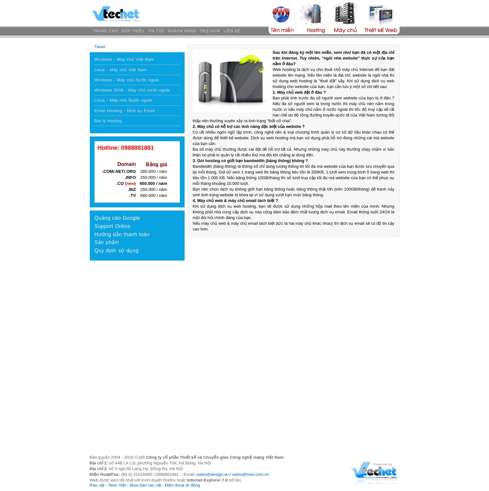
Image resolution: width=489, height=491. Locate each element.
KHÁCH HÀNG (182, 31)
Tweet (99, 46)
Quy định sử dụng (117, 250)
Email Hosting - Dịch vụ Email (125, 110)
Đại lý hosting (108, 120)
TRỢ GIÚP (210, 31)
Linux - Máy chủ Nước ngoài (123, 100)
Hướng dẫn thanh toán (122, 234)
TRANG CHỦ (105, 31)
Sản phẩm (107, 242)
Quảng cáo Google (117, 218)
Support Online (113, 226)
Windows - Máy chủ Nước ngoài (127, 80)
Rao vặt (97, 485)
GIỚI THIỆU (132, 31)
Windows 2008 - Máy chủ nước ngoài (132, 90)
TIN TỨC (156, 31)
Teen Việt (117, 485)
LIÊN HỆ (232, 31)
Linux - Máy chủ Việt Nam (121, 69)
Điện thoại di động (182, 485)
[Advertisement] (137, 311)
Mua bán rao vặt (145, 485)
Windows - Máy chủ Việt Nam (124, 59)
